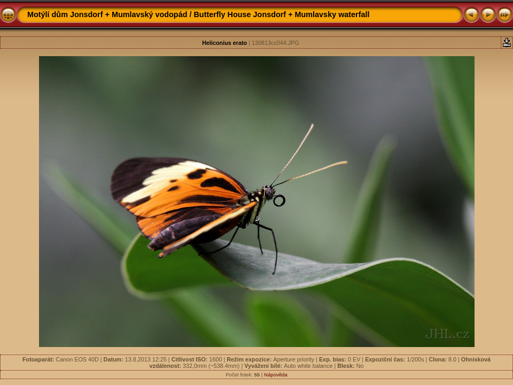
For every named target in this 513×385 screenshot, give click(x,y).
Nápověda (275, 375)
